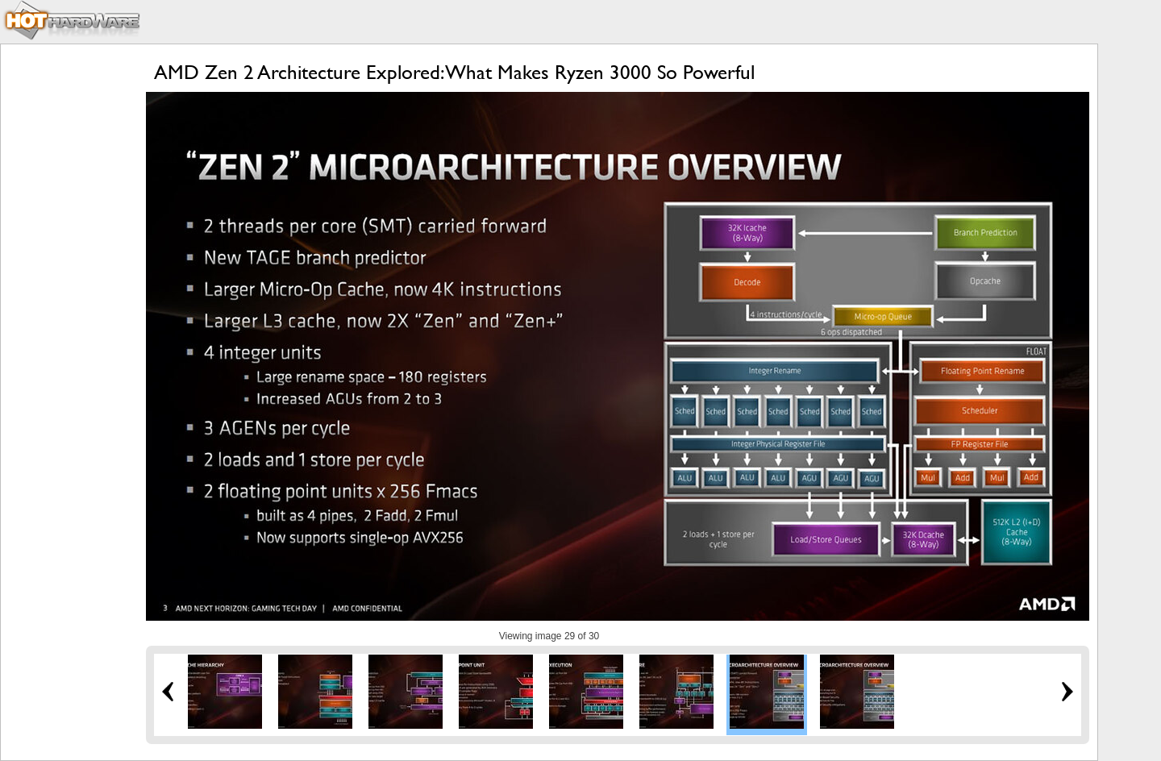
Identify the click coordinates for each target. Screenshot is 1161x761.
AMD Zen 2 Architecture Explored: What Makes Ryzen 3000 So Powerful (454, 72)
